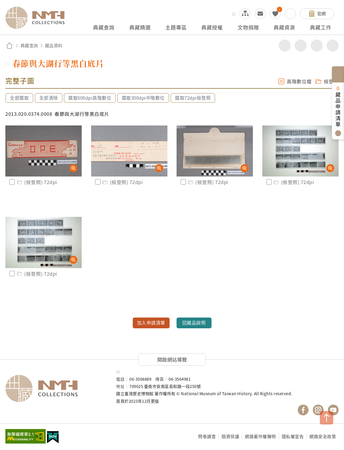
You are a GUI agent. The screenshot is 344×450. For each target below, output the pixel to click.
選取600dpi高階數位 (89, 98)
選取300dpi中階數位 (143, 98)
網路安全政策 (322, 436)
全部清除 (48, 98)
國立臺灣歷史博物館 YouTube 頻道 (333, 410)
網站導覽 (245, 13)
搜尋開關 (290, 13)
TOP (326, 417)
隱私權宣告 (293, 436)
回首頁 (9, 45)
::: (234, 13)
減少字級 (333, 45)
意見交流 (260, 13)
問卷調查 (207, 436)
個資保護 (230, 436)
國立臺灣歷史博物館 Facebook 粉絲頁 (303, 410)
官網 (321, 13)
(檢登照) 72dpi (36, 182)
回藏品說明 (194, 322)
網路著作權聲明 (260, 436)
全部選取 (19, 98)
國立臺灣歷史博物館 (55, 388)
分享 (285, 45)
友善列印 (301, 45)
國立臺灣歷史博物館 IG (318, 410)
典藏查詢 (29, 45)
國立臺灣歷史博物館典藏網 (38, 17)
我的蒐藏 (275, 13)
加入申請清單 (151, 322)
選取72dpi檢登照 (193, 98)
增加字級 (317, 45)
